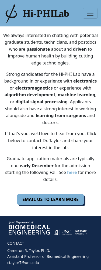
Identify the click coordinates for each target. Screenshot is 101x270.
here (72, 172)
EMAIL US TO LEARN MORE (50, 199)
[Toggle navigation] (90, 13)
